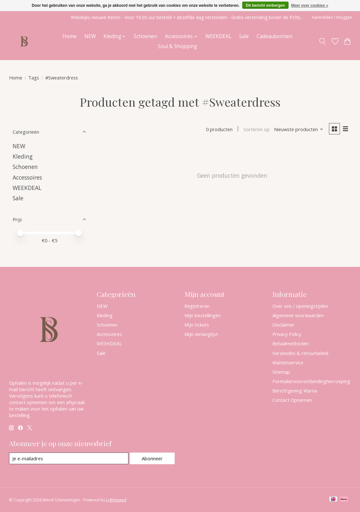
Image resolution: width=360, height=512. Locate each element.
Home (69, 36)
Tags (33, 77)
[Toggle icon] (322, 41)
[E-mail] (68, 458)
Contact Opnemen (292, 400)
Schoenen (145, 36)
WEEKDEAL (218, 36)
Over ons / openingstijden (300, 306)
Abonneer (152, 458)
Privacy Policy (286, 334)
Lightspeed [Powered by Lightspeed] (116, 500)
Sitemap (281, 372)
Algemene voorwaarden (298, 315)
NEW (90, 36)
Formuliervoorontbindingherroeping (311, 381)
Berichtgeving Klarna (294, 390)
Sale (244, 36)
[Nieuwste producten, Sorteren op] (298, 129)
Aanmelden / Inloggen (332, 17)
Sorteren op (257, 129)
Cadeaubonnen (274, 36)
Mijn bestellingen (202, 315)
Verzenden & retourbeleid (300, 353)
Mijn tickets (196, 324)
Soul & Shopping (177, 46)
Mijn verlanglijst (201, 334)
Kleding (23, 156)
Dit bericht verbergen (265, 5)
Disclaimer (283, 324)
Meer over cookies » (309, 5)
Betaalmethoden (290, 343)
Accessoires (27, 177)
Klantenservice (287, 362)
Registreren (197, 306)
